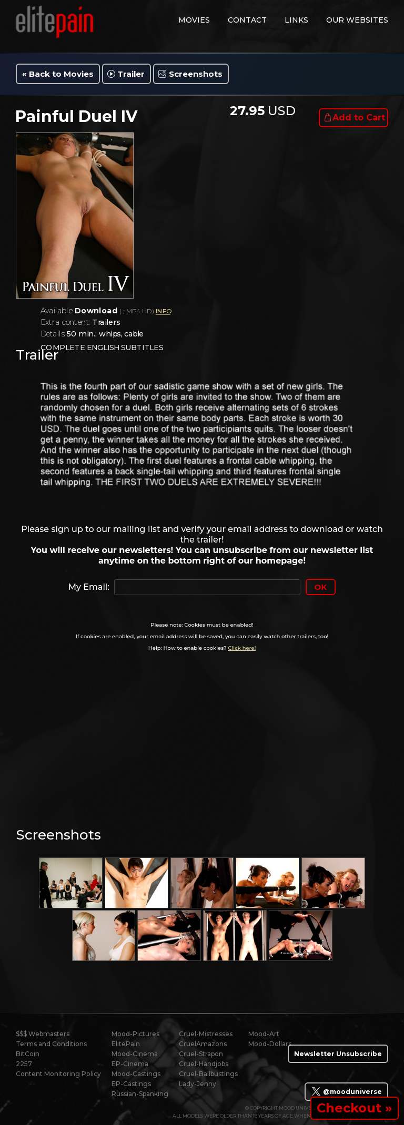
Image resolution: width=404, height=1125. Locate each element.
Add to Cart (358, 117)
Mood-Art (263, 1034)
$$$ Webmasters (42, 1034)
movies (194, 20)
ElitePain (126, 1044)
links (296, 20)
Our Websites (357, 20)
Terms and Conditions (51, 1044)
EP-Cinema (130, 1064)
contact (247, 20)
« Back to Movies (58, 74)
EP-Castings (131, 1084)
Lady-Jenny (197, 1084)
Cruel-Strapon (201, 1054)
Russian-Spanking (140, 1094)
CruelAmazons (203, 1044)
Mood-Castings (136, 1074)
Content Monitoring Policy (58, 1074)
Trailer (131, 74)
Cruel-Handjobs (203, 1064)
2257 (24, 1064)
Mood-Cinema (135, 1054)
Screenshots (196, 74)
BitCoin (27, 1054)
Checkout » (354, 1108)
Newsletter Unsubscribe (338, 1054)
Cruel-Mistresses (206, 1034)
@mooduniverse (346, 1091)
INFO (163, 311)
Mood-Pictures (135, 1034)
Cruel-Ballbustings (208, 1074)
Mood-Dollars (269, 1044)
